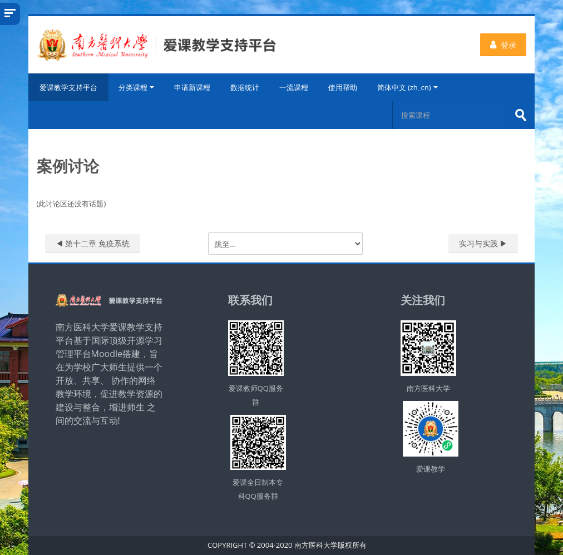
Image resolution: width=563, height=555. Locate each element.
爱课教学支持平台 (68, 87)
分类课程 (136, 87)
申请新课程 (192, 87)
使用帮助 (342, 87)
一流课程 (293, 87)
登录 (503, 44)
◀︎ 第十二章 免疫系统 (93, 243)
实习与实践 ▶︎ (483, 243)
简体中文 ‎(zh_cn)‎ (407, 87)
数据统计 (244, 87)
